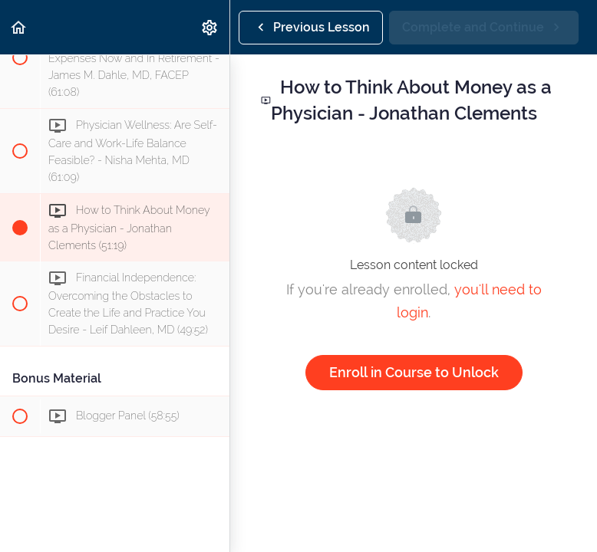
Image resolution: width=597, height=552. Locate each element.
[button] (19, 27)
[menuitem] (210, 27)
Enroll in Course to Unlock (414, 372)
